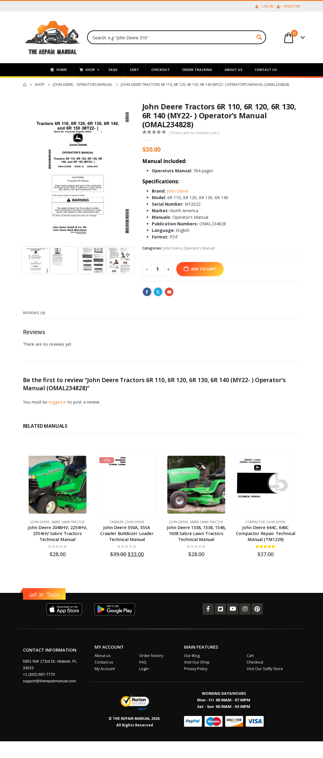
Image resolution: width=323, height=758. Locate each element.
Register (288, 6)
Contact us (104, 662)
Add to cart (203, 269)
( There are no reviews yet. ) (194, 132)
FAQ (142, 662)
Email (169, 292)
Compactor (255, 522)
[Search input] (172, 37)
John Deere (177, 191)
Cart (250, 655)
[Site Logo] (53, 37)
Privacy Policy (195, 668)
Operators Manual (199, 248)
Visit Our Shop (197, 662)
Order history (151, 655)
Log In (263, 6)
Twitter (158, 292)
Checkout (255, 662)
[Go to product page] (57, 485)
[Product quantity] (157, 269)
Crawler (116, 522)
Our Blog (192, 655)
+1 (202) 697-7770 (39, 674)
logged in (58, 402)
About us (103, 655)
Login (144, 668)
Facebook (147, 292)
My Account (105, 668)
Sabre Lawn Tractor (67, 522)
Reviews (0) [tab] (34, 312)
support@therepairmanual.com (49, 681)
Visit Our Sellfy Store (265, 668)
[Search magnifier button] (259, 37)
